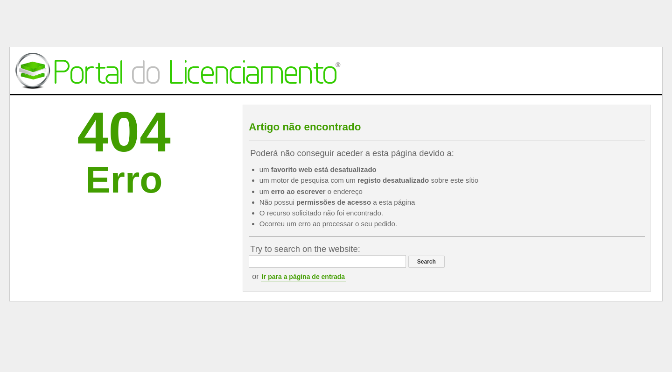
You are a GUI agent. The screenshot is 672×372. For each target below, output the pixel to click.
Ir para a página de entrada (303, 276)
